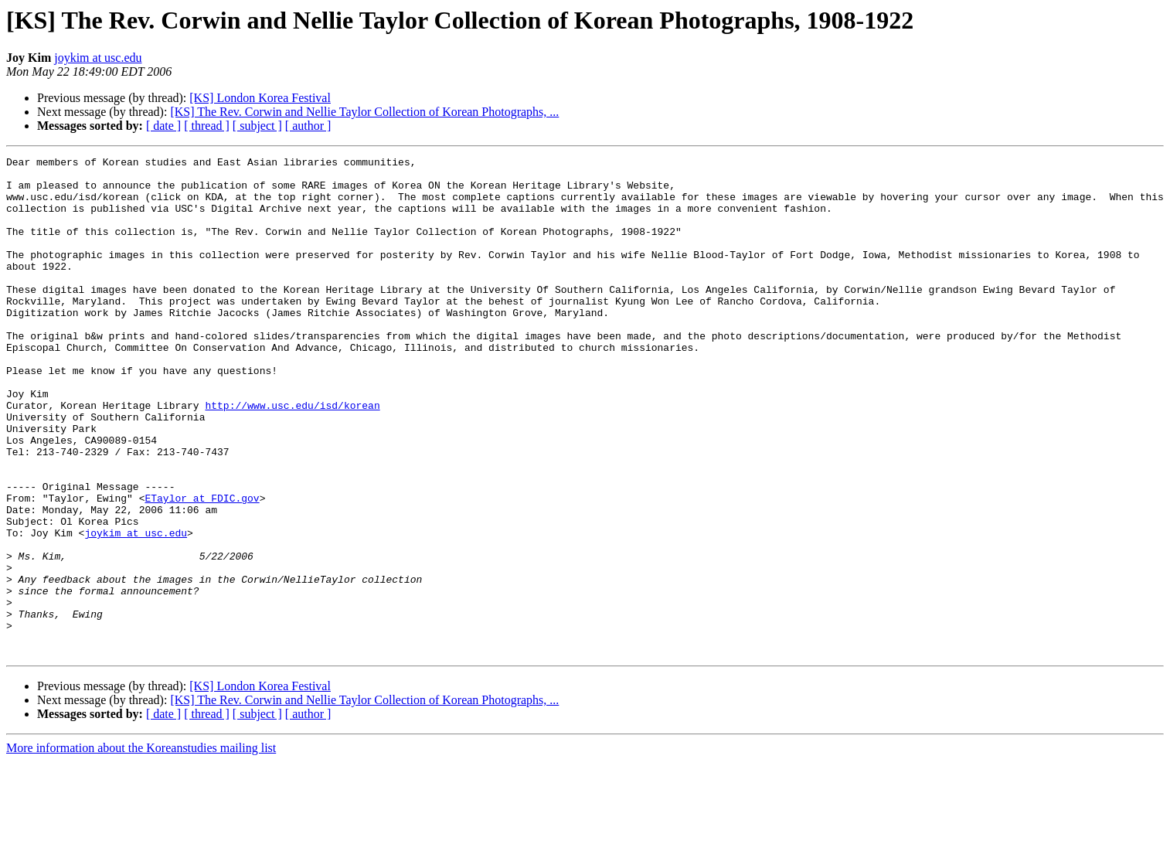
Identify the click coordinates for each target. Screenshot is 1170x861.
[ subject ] (257, 125)
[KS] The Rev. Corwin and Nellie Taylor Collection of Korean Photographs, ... (364, 111)
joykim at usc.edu (97, 57)
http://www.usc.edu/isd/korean (292, 456)
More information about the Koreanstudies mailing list (141, 847)
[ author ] (308, 125)
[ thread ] (207, 125)
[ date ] (163, 125)
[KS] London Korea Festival (260, 97)
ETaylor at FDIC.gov (202, 567)
